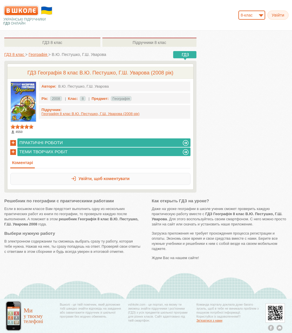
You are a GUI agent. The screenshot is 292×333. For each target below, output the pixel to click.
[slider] (22, 126)
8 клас (52, 42)
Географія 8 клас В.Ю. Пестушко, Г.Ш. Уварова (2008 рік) (90, 114)
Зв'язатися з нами (209, 320)
